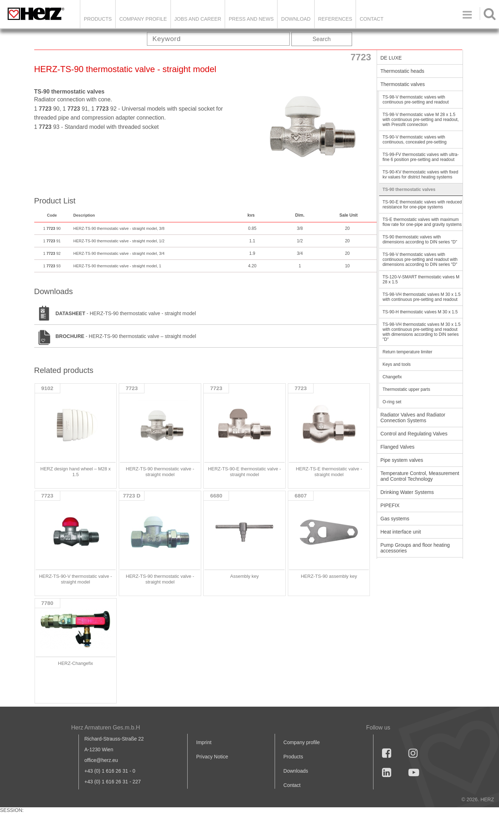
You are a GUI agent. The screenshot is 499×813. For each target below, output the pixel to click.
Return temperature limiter (407, 351)
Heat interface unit (401, 532)
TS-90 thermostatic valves (409, 189)
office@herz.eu (101, 760)
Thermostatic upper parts (406, 389)
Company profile (302, 742)
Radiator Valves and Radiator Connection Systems (413, 417)
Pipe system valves (402, 460)
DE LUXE (391, 58)
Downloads (296, 771)
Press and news (251, 19)
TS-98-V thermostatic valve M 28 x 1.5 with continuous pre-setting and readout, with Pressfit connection (421, 119)
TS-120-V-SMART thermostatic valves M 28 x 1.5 (421, 279)
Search (321, 39)
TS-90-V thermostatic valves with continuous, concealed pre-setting (415, 140)
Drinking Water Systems (407, 492)
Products (98, 19)
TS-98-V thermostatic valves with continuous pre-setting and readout (416, 100)
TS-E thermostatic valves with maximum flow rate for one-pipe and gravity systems (422, 222)
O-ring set (392, 401)
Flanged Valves (397, 447)
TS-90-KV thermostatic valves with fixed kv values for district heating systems (420, 175)
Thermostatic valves (403, 84)
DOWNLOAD (295, 19)
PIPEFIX (390, 505)
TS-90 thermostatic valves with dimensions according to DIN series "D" (420, 239)
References (335, 19)
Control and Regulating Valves (414, 433)
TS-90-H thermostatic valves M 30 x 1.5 (420, 311)
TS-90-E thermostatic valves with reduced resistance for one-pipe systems (422, 204)
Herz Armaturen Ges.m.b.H (105, 727)
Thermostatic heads (402, 71)
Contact (371, 19)
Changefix (392, 376)
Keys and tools (397, 364)
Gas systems (395, 518)
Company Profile (143, 19)
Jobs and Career (197, 19)
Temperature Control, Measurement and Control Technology (420, 476)
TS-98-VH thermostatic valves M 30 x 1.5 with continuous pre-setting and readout (422, 297)
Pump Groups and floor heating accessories (415, 548)
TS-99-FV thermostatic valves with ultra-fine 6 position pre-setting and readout (421, 157)
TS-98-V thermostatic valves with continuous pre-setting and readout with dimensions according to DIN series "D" (420, 259)
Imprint (204, 742)
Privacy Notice (212, 756)
